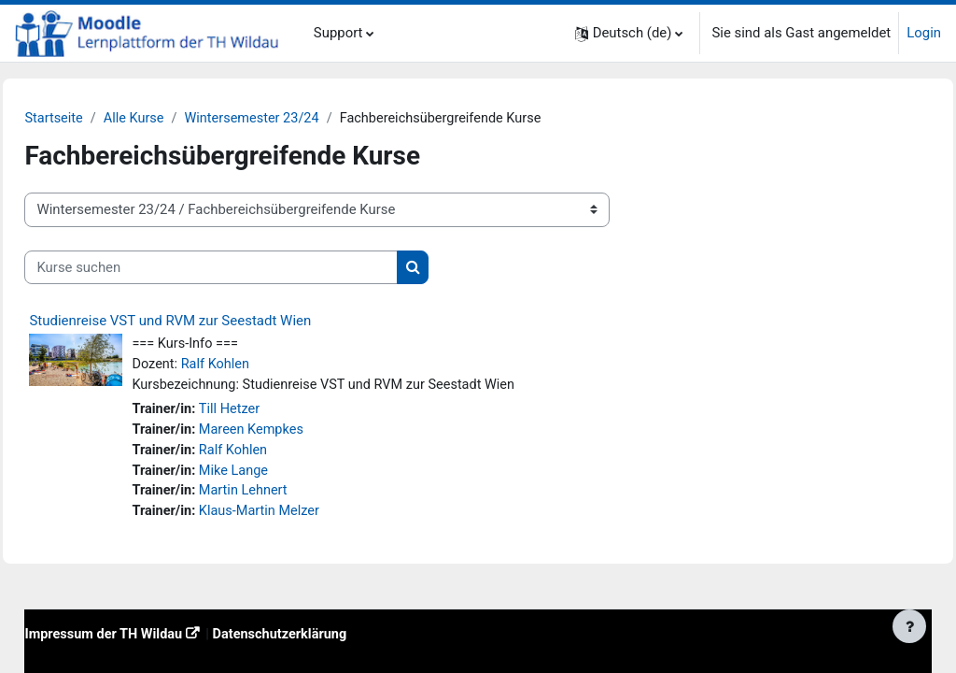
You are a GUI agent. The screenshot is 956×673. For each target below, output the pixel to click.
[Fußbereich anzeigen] (909, 626)
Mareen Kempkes (295, 432)
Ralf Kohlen (259, 365)
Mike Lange (277, 474)
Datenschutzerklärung (329, 640)
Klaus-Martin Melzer (304, 516)
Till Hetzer (273, 412)
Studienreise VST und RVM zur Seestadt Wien (212, 321)
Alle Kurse (178, 118)
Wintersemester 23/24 (299, 118)
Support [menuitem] (338, 32)
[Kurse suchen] (253, 267)
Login (924, 32)
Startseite (96, 118)
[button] (629, 33)
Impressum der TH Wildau (147, 640)
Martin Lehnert (287, 495)
